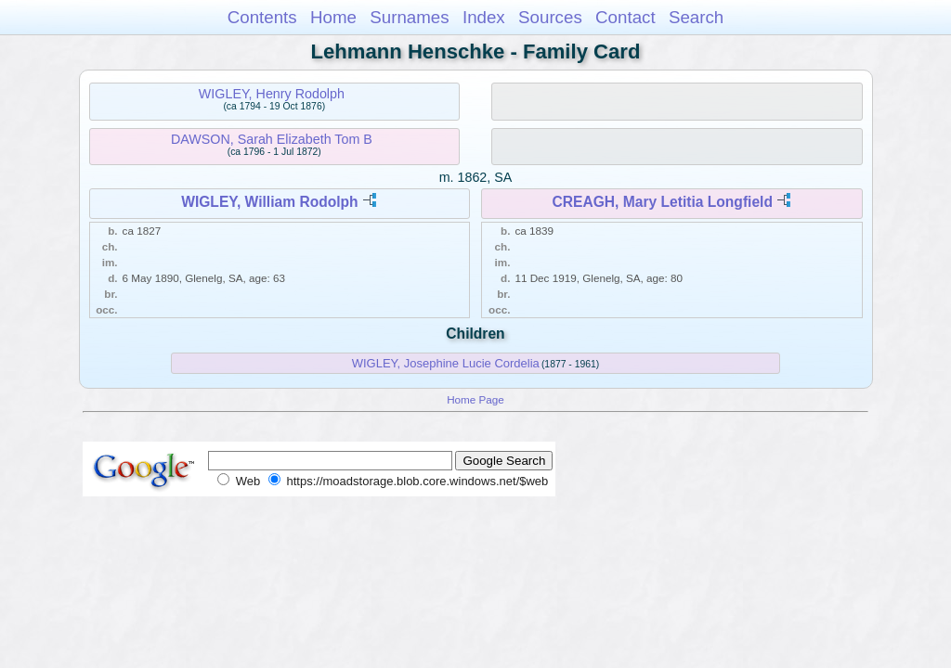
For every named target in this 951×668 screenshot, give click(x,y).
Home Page (475, 399)
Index (483, 17)
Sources (550, 17)
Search (696, 17)
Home (333, 17)
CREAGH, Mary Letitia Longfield (663, 202)
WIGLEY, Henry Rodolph (272, 93)
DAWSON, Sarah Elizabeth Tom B (271, 139)
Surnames (409, 17)
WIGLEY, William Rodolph (269, 202)
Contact (625, 17)
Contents (262, 17)
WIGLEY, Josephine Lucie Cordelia (446, 363)
